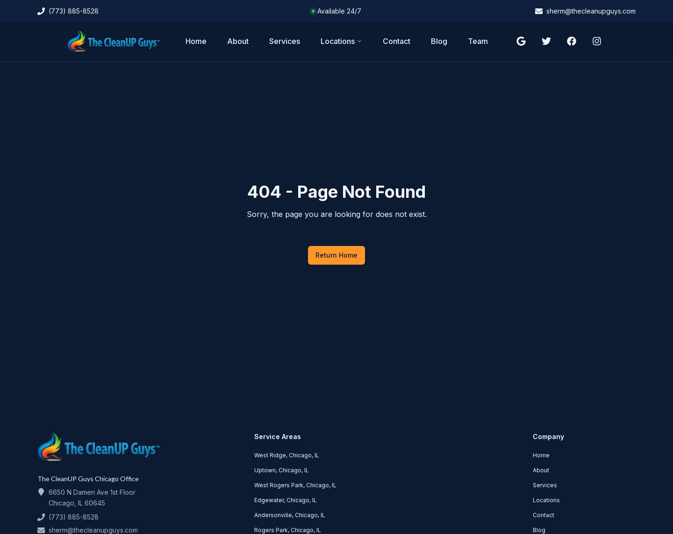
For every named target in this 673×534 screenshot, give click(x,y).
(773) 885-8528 (74, 517)
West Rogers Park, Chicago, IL (295, 485)
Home (196, 41)
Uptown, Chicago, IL (281, 470)
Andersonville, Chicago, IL (289, 515)
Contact (396, 41)
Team (478, 41)
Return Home (336, 255)
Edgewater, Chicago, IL (285, 500)
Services (284, 41)
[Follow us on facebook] (571, 41)
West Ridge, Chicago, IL (286, 455)
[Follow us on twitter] (546, 41)
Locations (341, 41)
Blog (439, 41)
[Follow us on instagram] (597, 41)
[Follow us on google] (521, 41)
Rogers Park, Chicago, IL (287, 530)
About (238, 41)
